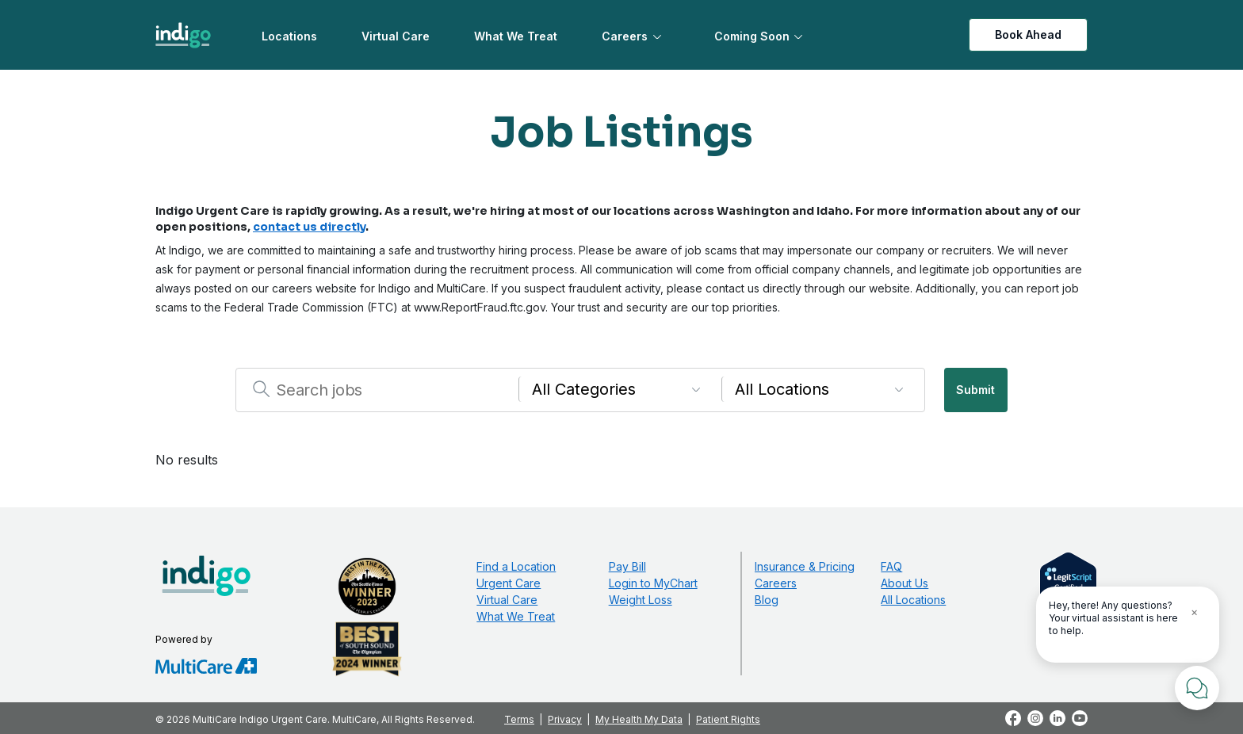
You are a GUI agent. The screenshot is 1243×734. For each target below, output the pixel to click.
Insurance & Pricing (805, 566)
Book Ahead (1028, 34)
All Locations (913, 599)
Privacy (565, 719)
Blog (766, 599)
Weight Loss (640, 599)
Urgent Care (508, 583)
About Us (904, 583)
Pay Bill (627, 566)
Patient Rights (728, 719)
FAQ (891, 566)
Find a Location (516, 566)
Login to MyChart (653, 583)
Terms (519, 719)
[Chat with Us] (1197, 688)
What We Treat (515, 36)
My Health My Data (639, 719)
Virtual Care (395, 36)
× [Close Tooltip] (1194, 611)
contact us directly (309, 227)
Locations (289, 36)
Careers (625, 36)
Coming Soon (752, 36)
